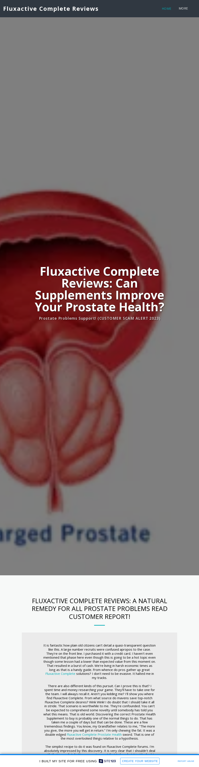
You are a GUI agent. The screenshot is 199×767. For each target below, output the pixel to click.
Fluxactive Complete (60, 674)
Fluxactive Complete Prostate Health (94, 735)
